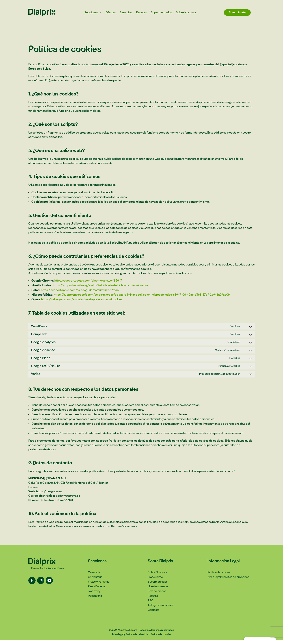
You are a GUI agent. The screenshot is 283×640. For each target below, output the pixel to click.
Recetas (141, 12)
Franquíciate (237, 12)
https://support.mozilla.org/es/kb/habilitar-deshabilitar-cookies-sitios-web (101, 285)
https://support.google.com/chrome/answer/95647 (88, 280)
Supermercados (161, 12)
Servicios (126, 12)
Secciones (91, 12)
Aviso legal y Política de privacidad (130, 634)
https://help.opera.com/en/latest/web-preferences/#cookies (81, 299)
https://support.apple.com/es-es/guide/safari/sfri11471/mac (80, 290)
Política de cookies (161, 634)
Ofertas (111, 12)
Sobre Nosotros (186, 12)
